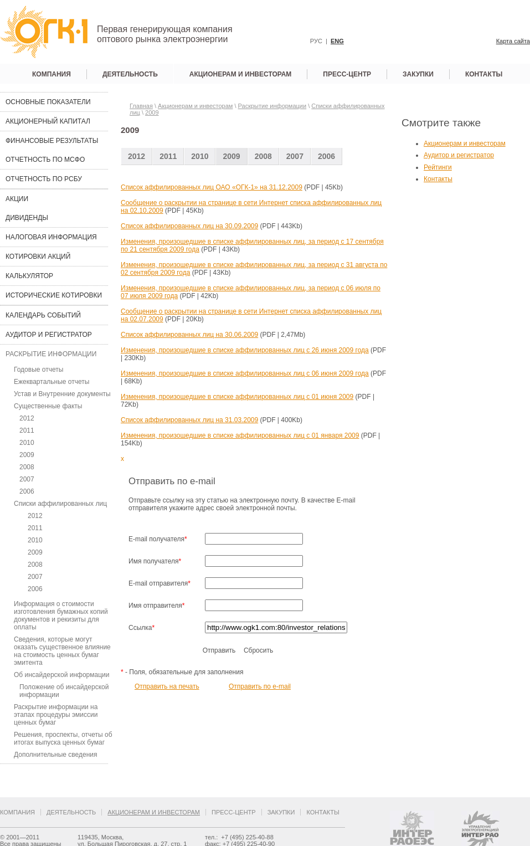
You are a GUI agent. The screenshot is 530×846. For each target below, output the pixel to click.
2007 (26, 479)
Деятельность (130, 74)
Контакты (483, 74)
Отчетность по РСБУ (44, 179)
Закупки (418, 74)
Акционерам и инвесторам (240, 74)
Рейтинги (438, 167)
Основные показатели (48, 102)
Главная (141, 105)
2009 (26, 455)
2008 (26, 467)
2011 (26, 430)
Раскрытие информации (51, 354)
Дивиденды (27, 218)
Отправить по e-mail (260, 686)
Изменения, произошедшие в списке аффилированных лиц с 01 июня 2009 (237, 397)
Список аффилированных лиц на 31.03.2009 (189, 420)
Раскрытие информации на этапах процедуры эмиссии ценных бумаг (55, 714)
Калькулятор (29, 276)
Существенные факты (48, 406)
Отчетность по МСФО (45, 159)
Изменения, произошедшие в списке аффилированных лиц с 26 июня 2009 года (245, 350)
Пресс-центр (347, 74)
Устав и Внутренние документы (62, 394)
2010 (26, 443)
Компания (51, 74)
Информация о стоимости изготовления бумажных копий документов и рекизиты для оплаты (61, 615)
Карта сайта (513, 41)
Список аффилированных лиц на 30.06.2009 (189, 335)
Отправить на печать (167, 686)
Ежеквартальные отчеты (51, 382)
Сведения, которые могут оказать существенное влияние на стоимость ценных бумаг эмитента (62, 650)
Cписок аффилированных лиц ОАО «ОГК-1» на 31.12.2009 (211, 187)
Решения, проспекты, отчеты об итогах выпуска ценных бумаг (63, 738)
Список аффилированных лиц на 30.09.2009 (189, 226)
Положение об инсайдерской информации (64, 691)
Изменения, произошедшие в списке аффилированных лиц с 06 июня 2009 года (245, 373)
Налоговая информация (51, 237)
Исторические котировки (54, 295)
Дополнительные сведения (55, 754)
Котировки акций (38, 256)
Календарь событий (43, 315)
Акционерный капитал (48, 121)
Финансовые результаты (52, 141)
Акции (17, 199)
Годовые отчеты (38, 369)
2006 (26, 491)
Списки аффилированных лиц (60, 503)
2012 (26, 418)
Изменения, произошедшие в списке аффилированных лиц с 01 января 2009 (240, 435)
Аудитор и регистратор (49, 335)
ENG (337, 41)
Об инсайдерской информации (61, 675)
